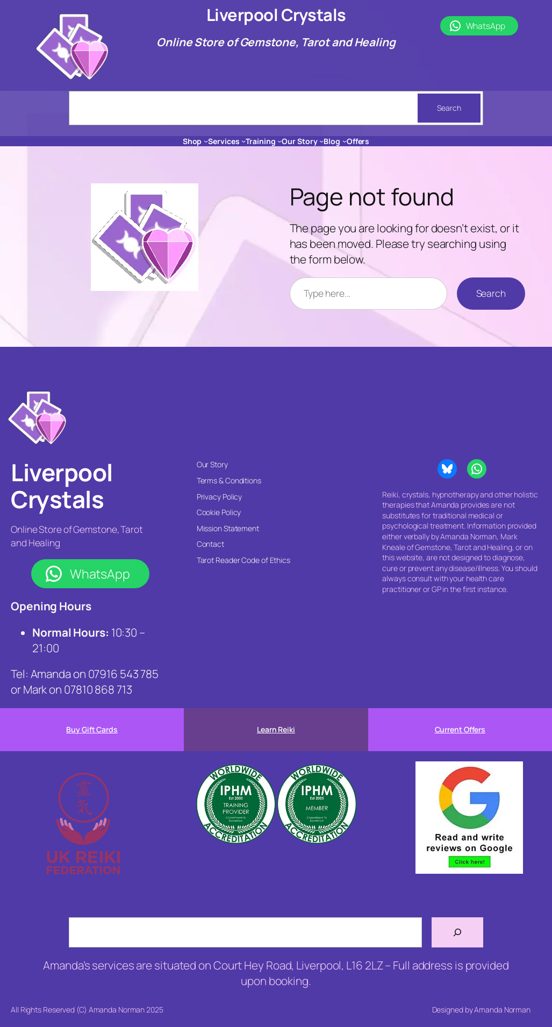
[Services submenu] (243, 141)
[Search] (457, 932)
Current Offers (460, 729)
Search (449, 108)
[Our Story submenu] (321, 141)
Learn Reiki (276, 729)
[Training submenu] (279, 141)
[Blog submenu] (344, 141)
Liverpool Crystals (276, 14)
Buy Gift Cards (92, 729)
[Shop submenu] (206, 141)
